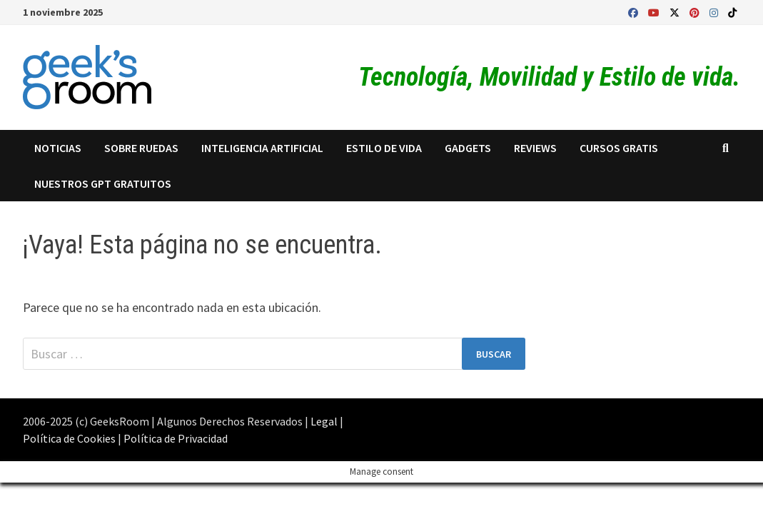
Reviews (535, 148)
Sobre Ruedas (141, 148)
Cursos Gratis (619, 148)
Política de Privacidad (175, 438)
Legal (324, 421)
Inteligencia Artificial (262, 148)
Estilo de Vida (384, 148)
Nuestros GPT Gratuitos (102, 183)
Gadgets (468, 148)
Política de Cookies (69, 438)
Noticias (57, 148)
